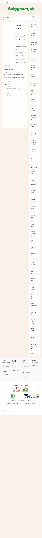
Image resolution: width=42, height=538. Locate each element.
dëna (32, 92)
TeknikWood (33, 310)
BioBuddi (33, 67)
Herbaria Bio (33, 133)
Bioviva (19, 58)
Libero (32, 188)
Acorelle (32, 28)
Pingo (32, 260)
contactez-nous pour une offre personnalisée (35, 365)
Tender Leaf (33, 312)
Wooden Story (33, 344)
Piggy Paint (33, 257)
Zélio (32, 348)
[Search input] (20, 17)
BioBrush (33, 65)
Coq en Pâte (33, 85)
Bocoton (32, 74)
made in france (22, 62)
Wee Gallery (33, 332)
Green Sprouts (34, 122)
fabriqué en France (21, 61)
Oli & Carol (33, 238)
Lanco (32, 173)
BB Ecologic (33, 51)
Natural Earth (33, 219)
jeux (18, 62)
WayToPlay (33, 330)
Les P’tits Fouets (34, 178)
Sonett (32, 289)
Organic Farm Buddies (33, 248)
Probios (32, 269)
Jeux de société (18, 53)
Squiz (32, 296)
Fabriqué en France (18, 56)
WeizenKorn (33, 335)
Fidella (32, 108)
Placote (32, 262)
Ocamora (33, 233)
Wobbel (32, 337)
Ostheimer (33, 253)
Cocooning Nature (34, 83)
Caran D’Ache (33, 81)
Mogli (32, 210)
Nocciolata (33, 231)
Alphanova (33, 35)
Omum (32, 240)
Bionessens (33, 69)
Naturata (33, 224)
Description (7, 65)
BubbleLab (33, 76)
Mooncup (33, 213)
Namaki (32, 217)
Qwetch (32, 273)
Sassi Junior (33, 278)
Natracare (33, 222)
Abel (32, 26)
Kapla (32, 156)
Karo (32, 158)
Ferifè (32, 106)
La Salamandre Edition (34, 170)
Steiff (32, 298)
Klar (32, 165)
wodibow (33, 339)
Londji (32, 194)
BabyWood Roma (34, 44)
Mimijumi (33, 208)
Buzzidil (32, 78)
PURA (32, 271)
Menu (5, 19)
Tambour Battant (34, 305)
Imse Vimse (33, 142)
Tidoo (32, 314)
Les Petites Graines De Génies (34, 181)
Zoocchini (33, 351)
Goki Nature (33, 117)
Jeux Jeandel (33, 151)
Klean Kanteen (34, 167)
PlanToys (33, 264)
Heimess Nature (34, 131)
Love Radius (33, 201)
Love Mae (33, 199)
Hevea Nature (33, 135)
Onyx (32, 242)
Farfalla (32, 103)
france (16, 62)
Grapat (32, 119)
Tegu (32, 307)
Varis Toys (33, 323)
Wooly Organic (34, 346)
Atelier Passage (34, 42)
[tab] (7, 66)
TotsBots (33, 319)
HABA (32, 128)
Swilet (32, 301)
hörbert (32, 140)
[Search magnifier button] (39, 17)
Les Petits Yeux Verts (34, 185)
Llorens (32, 192)
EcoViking (33, 99)
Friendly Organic (34, 110)
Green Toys (33, 124)
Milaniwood (33, 206)
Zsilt (32, 353)
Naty (32, 226)
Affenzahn (33, 31)
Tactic (32, 303)
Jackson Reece (34, 147)
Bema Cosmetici (34, 56)
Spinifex (32, 294)
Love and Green (34, 197)
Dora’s (32, 94)
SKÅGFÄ (32, 287)
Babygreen (21, 10)
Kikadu (32, 163)
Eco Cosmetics (34, 97)
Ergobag (32, 101)
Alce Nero (33, 33)
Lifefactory (33, 190)
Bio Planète (33, 60)
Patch (32, 255)
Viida (32, 326)
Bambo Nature (34, 49)
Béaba (32, 53)
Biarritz (32, 58)
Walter (32, 328)
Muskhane (33, 215)
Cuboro (32, 90)
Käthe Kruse (33, 160)
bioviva (16, 59)
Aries (32, 40)
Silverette (33, 285)
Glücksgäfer (33, 115)
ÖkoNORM (33, 235)
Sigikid (32, 282)
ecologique (20, 59)
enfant (23, 59)
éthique (16, 61)
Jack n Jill (33, 144)
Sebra (32, 280)
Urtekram (33, 321)
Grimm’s (32, 126)
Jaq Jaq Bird (33, 149)
